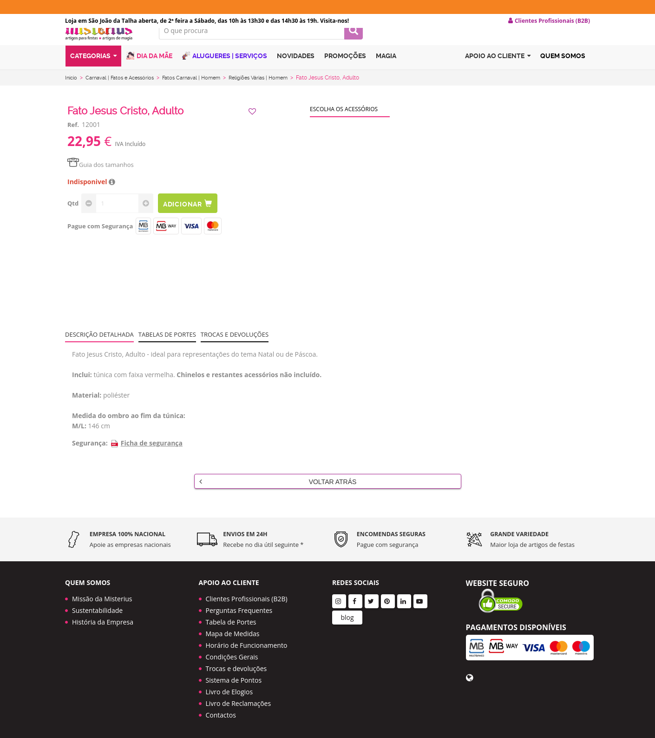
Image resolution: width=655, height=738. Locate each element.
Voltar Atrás (278, 493)
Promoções (345, 71)
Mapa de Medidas (233, 630)
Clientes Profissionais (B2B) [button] (549, 21)
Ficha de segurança (146, 455)
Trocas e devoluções (235, 346)
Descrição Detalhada (99, 346)
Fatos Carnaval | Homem (202, 89)
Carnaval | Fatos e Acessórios (125, 89)
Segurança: (90, 455)
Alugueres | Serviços (224, 71)
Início (72, 89)
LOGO (105, 44)
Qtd (73, 215)
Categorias (93, 71)
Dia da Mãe (149, 71)
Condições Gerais (232, 654)
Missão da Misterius (102, 596)
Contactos (221, 712)
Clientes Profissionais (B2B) (247, 596)
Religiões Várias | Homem (275, 89)
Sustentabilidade (97, 607)
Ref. (73, 137)
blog (347, 614)
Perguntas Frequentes (239, 607)
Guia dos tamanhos (100, 177)
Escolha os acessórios (344, 121)
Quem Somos (562, 71)
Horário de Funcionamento (247, 642)
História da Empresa (102, 619)
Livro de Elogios (229, 689)
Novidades (295, 71)
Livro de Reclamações (238, 700)
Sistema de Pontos (234, 677)
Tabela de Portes (231, 619)
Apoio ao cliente (498, 71)
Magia (386, 71)
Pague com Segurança (100, 238)
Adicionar (191, 215)
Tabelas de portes (167, 346)
